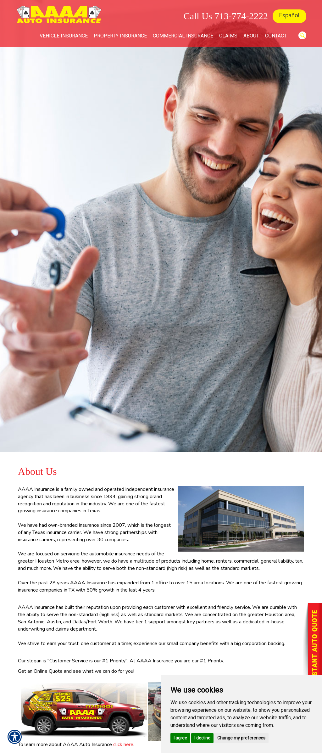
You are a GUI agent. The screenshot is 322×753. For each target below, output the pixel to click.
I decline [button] (202, 737)
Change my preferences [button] (241, 737)
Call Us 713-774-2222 (226, 16)
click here (123, 744)
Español (289, 15)
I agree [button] (180, 737)
